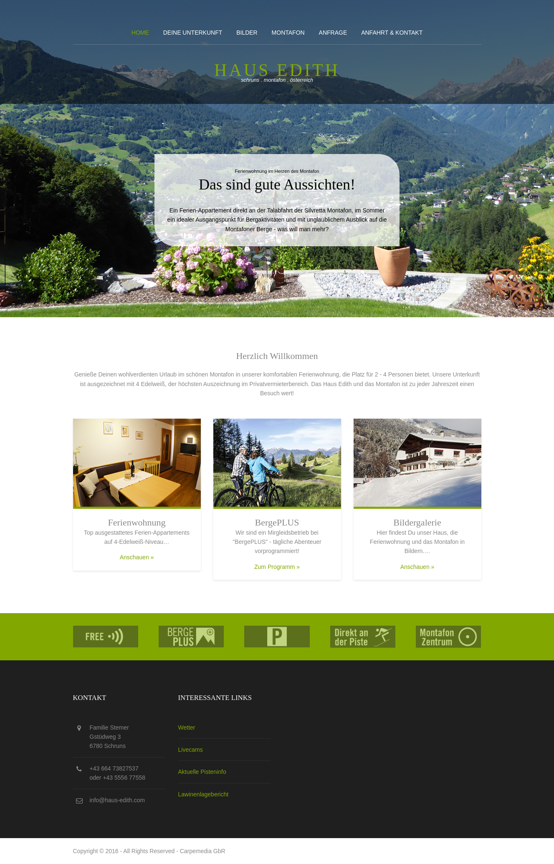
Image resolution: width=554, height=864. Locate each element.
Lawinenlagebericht (203, 794)
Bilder (247, 32)
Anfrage (333, 32)
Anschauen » (137, 557)
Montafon (288, 32)
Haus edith (277, 70)
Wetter (186, 727)
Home (140, 32)
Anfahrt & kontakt (391, 32)
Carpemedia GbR (202, 851)
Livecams (190, 749)
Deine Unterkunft (193, 32)
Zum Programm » (277, 566)
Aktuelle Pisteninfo (202, 771)
